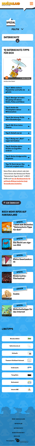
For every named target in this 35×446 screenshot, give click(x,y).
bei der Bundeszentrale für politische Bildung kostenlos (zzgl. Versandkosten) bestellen (17, 181)
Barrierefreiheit (18, 432)
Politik (16, 29)
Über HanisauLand (18, 419)
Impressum (18, 423)
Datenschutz (11, 37)
